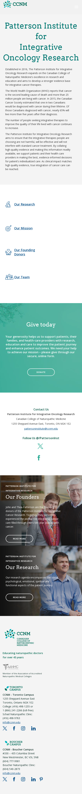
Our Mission (23, 228)
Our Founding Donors (24, 252)
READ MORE (19, 539)
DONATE (41, 372)
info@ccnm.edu (11, 722)
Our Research (24, 204)
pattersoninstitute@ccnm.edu (41, 428)
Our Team (22, 277)
